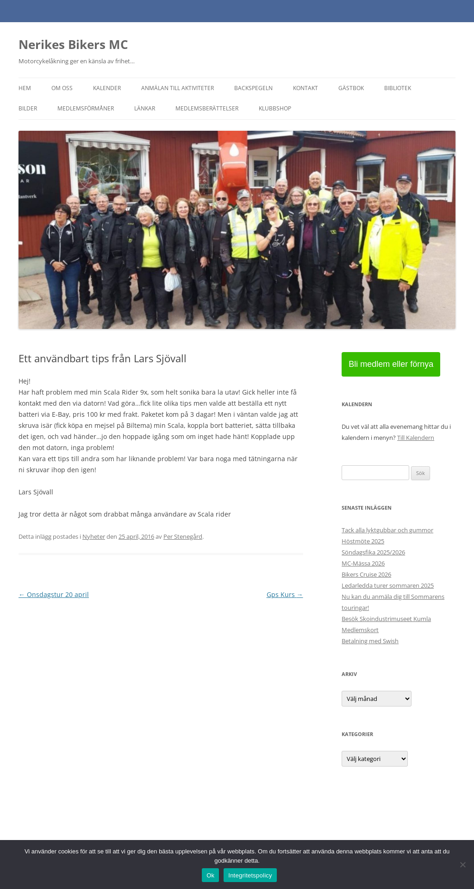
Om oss (62, 88)
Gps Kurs (285, 594)
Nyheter (93, 536)
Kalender (107, 88)
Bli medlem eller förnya (391, 364)
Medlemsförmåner (85, 108)
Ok (210, 875)
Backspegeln (253, 88)
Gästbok (351, 88)
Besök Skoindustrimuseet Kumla (386, 619)
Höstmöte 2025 (363, 541)
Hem (25, 88)
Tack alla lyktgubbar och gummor (387, 530)
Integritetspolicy (250, 875)
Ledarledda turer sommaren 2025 (388, 585)
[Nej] (462, 864)
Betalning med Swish (370, 641)
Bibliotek (397, 88)
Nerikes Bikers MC (73, 44)
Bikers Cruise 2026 (366, 574)
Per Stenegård (182, 536)
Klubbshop (275, 108)
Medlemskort (360, 630)
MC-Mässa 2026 (363, 563)
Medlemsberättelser (206, 108)
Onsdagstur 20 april (54, 594)
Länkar (144, 108)
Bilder (28, 108)
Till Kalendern (415, 437)
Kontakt (305, 88)
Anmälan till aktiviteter (177, 88)
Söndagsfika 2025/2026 (373, 552)
